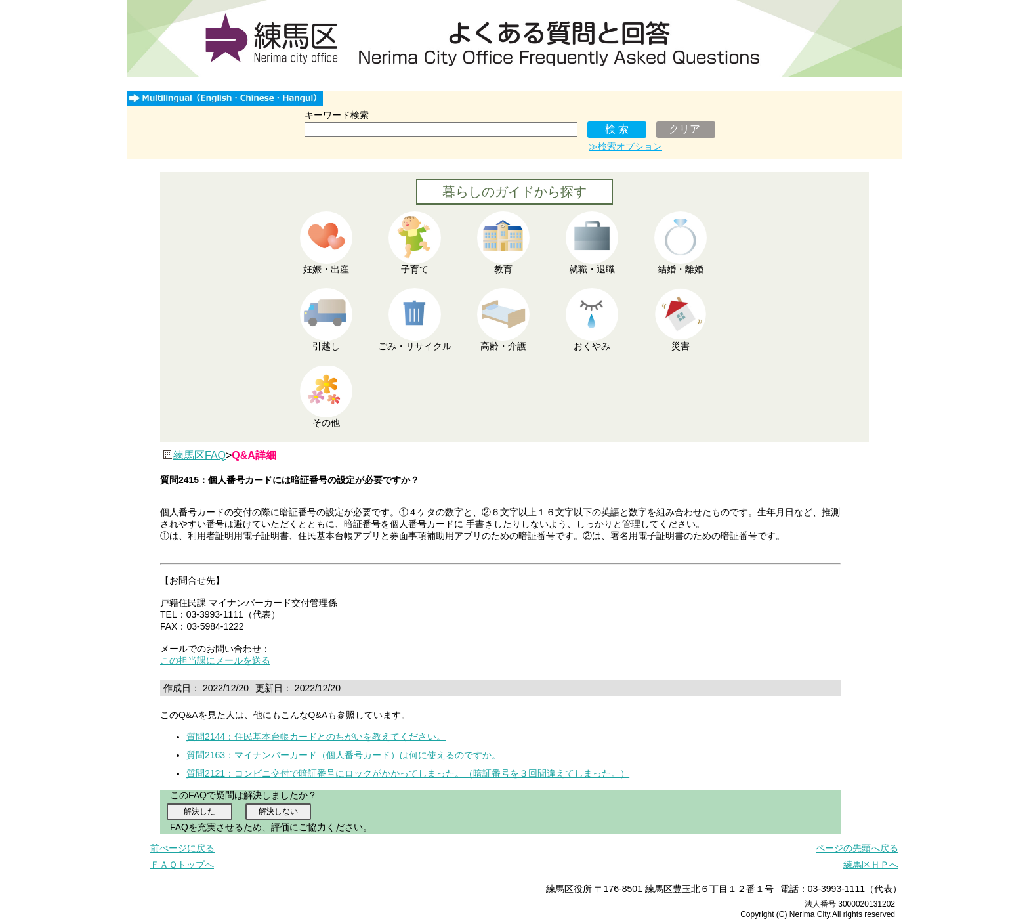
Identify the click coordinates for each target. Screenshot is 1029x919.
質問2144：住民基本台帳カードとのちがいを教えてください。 (316, 736)
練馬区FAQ (199, 455)
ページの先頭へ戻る (857, 848)
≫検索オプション (625, 146)
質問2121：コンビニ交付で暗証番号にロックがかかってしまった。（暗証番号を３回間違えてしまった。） (407, 773)
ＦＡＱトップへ (182, 864)
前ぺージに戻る (182, 848)
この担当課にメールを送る (215, 660)
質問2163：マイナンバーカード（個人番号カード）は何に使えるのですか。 (343, 755)
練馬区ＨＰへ (870, 864)
